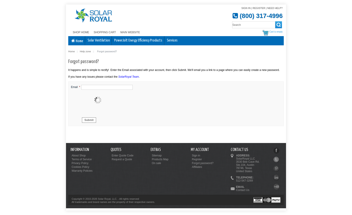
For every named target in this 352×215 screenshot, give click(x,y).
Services (172, 40)
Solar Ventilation (99, 40)
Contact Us (242, 190)
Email (74, 87)
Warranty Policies (82, 170)
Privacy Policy (80, 163)
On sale (156, 163)
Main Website (130, 32)
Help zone (85, 51)
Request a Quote (122, 159)
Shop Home (81, 32)
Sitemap (157, 155)
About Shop (79, 155)
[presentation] (115, 100)
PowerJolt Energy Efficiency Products (138, 40)
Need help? (275, 8)
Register (259, 8)
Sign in (246, 8)
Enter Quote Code (123, 155)
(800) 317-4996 (261, 15)
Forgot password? (202, 163)
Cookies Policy (80, 167)
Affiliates (197, 167)
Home (76, 41)
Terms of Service (82, 159)
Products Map (160, 159)
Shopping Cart (105, 32)
